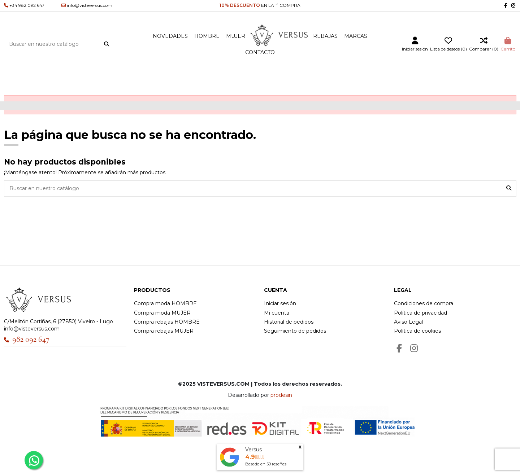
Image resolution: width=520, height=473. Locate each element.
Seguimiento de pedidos (295, 331)
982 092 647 (30, 339)
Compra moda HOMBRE (165, 303)
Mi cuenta (276, 313)
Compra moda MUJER (162, 313)
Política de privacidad (420, 313)
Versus (253, 449)
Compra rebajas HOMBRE (167, 322)
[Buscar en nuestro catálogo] (106, 44)
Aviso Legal (408, 322)
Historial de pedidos (288, 322)
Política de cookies (417, 331)
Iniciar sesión (280, 303)
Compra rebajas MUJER (164, 331)
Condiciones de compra (423, 303)
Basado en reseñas (265, 464)
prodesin (281, 395)
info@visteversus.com (32, 328)
